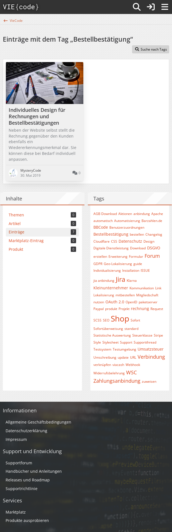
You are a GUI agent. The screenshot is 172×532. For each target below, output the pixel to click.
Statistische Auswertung (112, 335)
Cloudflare (101, 241)
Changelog (153, 234)
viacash (118, 364)
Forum (152, 255)
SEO (106, 320)
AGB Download (105, 213)
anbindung (141, 213)
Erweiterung (118, 256)
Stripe (158, 335)
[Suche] (136, 7)
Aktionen (125, 213)
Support (126, 342)
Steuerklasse (142, 335)
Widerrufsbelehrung (109, 373)
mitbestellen (125, 295)
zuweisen (149, 381)
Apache (157, 213)
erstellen (100, 256)
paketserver (148, 302)
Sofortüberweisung (108, 328)
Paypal (98, 308)
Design (148, 241)
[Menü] (164, 7)
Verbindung (151, 356)
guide (137, 263)
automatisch (103, 220)
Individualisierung (107, 270)
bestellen (137, 234)
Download (138, 248)
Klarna (132, 280)
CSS (114, 241)
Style (97, 342)
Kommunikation (141, 288)
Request (156, 308)
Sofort (135, 320)
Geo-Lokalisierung (118, 263)
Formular (136, 256)
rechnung (140, 308)
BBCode (100, 227)
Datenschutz (130, 241)
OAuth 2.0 (114, 301)
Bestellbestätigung (110, 234)
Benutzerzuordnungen (126, 227)
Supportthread (145, 342)
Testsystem (102, 349)
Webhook (133, 364)
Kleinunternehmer (110, 287)
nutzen (98, 302)
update (123, 357)
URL (133, 357)
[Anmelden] (150, 7)
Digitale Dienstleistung (111, 248)
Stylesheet (110, 342)
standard (131, 328)
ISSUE (145, 270)
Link (158, 288)
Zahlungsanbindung (116, 380)
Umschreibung (104, 357)
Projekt (124, 308)
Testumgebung (124, 349)
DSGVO (153, 247)
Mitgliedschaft (147, 295)
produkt (111, 308)
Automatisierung (127, 220)
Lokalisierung (103, 295)
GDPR (97, 263)
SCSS (97, 320)
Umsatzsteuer (151, 349)
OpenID (131, 302)
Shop (120, 318)
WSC (131, 372)
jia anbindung (103, 280)
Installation (130, 270)
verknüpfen (102, 364)
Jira (120, 279)
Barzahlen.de (152, 220)
